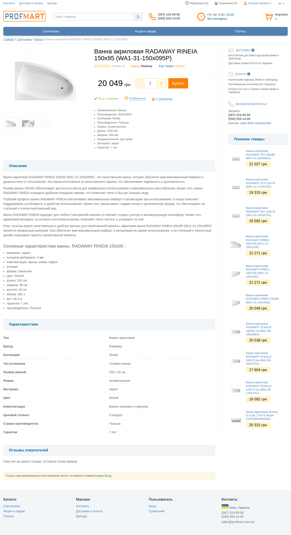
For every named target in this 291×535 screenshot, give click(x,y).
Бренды (52, 3)
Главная (8, 39)
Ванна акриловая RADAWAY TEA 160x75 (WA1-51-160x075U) (260, 211)
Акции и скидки (14, 511)
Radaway (146, 66)
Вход (107, 475)
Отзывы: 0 (118, 66)
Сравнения (157, 511)
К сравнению (164, 98)
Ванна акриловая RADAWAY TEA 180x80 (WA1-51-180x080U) (260, 155)
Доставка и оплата (31, 3)
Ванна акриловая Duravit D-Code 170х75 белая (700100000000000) (262, 415)
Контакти (9, 3)
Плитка (8, 516)
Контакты (82, 506)
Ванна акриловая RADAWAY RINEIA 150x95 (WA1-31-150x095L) (262, 299)
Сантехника (24, 39)
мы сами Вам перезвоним (252, 123)
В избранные (137, 98)
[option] (258, 129)
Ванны (39, 39)
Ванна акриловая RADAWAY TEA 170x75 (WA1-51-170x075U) (260, 183)
